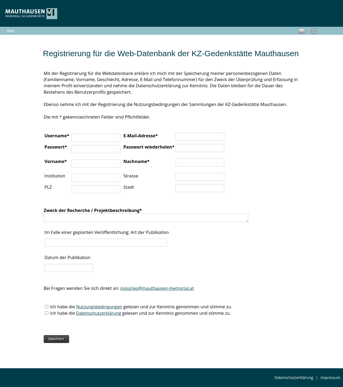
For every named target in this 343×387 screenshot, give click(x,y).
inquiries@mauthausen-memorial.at (157, 288)
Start (10, 31)
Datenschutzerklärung (98, 313)
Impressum (330, 377)
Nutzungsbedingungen (99, 307)
